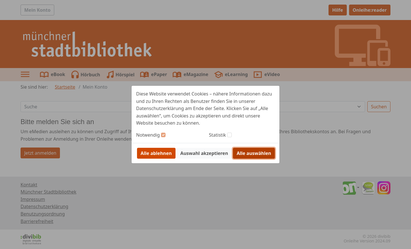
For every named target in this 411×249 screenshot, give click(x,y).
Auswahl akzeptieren (204, 153)
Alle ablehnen (156, 153)
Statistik (217, 135)
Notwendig (148, 135)
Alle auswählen (254, 153)
